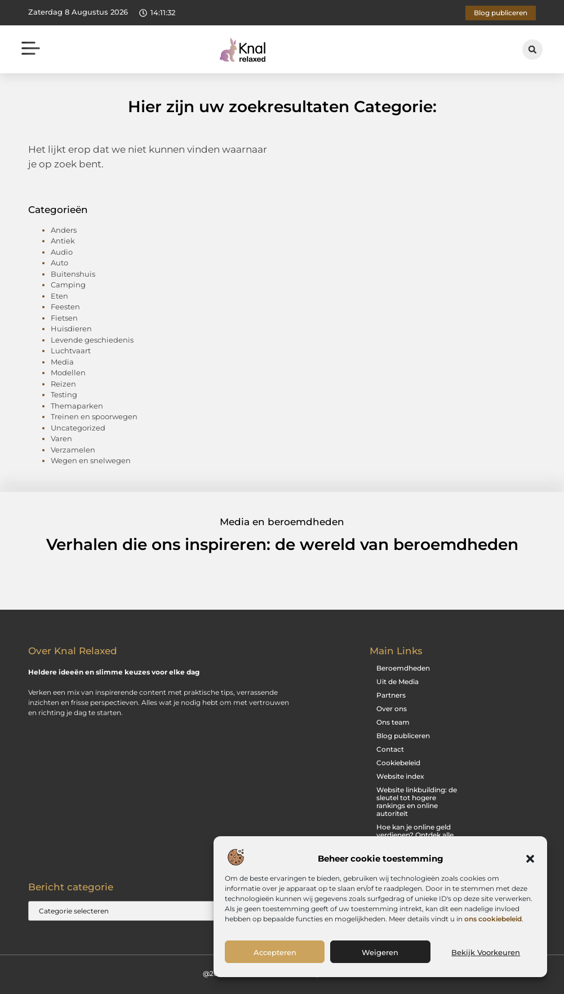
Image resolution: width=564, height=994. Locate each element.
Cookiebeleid (398, 762)
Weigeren (380, 952)
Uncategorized (78, 427)
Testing (64, 394)
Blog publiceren (403, 735)
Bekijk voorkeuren (485, 952)
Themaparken (77, 405)
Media (62, 361)
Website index (400, 776)
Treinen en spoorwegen (94, 416)
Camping (68, 284)
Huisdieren (71, 328)
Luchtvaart (71, 350)
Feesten (65, 306)
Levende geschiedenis (92, 339)
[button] (530, 858)
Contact (390, 749)
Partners (391, 695)
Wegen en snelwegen (91, 460)
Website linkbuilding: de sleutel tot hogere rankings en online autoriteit (416, 802)
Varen (61, 438)
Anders (64, 229)
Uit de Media (397, 681)
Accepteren (275, 952)
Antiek (63, 240)
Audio (62, 251)
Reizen (63, 383)
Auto (59, 262)
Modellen (68, 372)
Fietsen (64, 317)
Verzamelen (73, 449)
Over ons (391, 708)
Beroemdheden (403, 668)
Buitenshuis (73, 273)
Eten (59, 295)
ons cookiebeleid (493, 919)
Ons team (393, 722)
